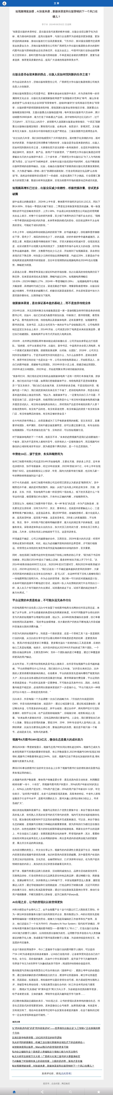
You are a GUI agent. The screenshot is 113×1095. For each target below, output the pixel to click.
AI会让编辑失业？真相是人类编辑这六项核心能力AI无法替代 (45, 1051)
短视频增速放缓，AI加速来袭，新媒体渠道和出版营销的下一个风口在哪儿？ (53, 1066)
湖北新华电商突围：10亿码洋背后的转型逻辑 (37, 1037)
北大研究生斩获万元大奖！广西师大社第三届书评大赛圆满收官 (46, 1056)
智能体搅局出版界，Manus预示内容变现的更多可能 (40, 1047)
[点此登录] (66, 1073)
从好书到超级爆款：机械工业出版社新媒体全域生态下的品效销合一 (48, 1042)
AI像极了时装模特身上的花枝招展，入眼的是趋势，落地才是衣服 (47, 1061)
